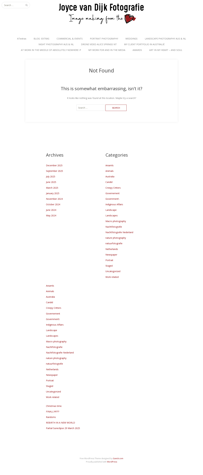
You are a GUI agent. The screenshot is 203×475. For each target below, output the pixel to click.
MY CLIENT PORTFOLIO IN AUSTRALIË (144, 44)
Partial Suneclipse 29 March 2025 (63, 428)
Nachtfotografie (113, 226)
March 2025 (52, 187)
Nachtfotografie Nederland (119, 232)
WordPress (112, 461)
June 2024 (51, 209)
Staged (109, 265)
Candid (108, 182)
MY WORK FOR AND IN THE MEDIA (106, 50)
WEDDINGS (131, 38)
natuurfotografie (113, 243)
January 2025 (52, 193)
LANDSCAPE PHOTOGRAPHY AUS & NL (165, 38)
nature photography (115, 237)
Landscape (111, 209)
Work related (112, 276)
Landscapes (111, 215)
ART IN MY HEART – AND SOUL (165, 50)
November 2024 (54, 198)
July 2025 (50, 176)
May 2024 (51, 215)
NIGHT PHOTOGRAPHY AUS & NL (56, 44)
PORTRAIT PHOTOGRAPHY (104, 38)
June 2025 (51, 182)
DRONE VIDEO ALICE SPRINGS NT (99, 44)
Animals (109, 170)
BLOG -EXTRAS (41, 38)
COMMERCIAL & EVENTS (70, 38)
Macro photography (115, 221)
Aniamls (109, 165)
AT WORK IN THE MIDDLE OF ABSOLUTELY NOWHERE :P (51, 50)
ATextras (21, 38)
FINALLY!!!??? (52, 411)
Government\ (112, 198)
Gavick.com (118, 458)
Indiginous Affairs (114, 204)
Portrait (109, 260)
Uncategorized (112, 271)
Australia (109, 176)
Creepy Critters (113, 187)
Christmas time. (54, 405)
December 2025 (54, 165)
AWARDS (137, 50)
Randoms (51, 417)
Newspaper (111, 254)
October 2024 (53, 204)
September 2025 (54, 170)
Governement (112, 193)
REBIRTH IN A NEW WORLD (60, 422)
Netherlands (111, 249)
